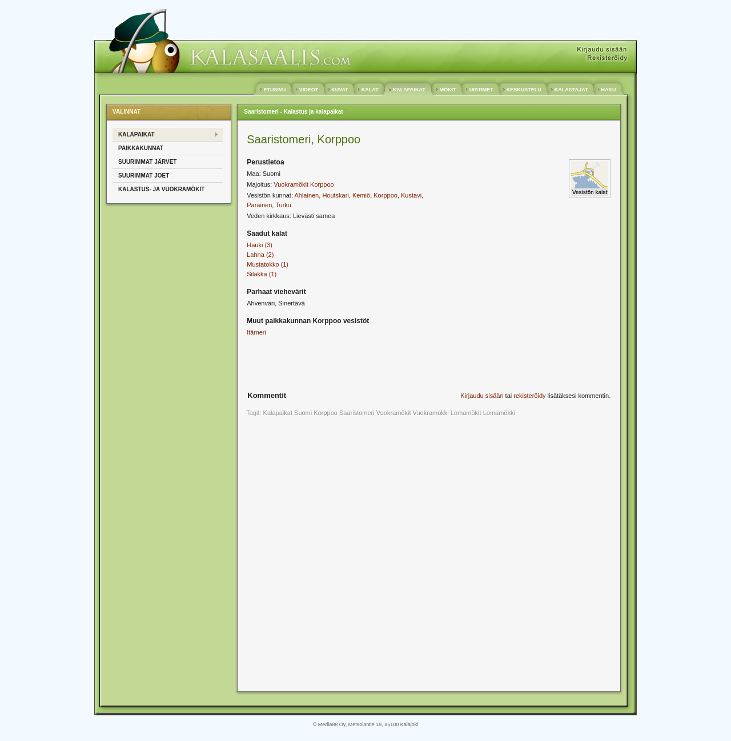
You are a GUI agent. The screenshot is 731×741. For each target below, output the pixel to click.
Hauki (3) (259, 244)
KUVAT (340, 89)
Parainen (259, 205)
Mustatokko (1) (267, 264)
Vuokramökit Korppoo (304, 184)
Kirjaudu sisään (481, 395)
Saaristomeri (357, 412)
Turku (283, 205)
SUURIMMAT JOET (143, 175)
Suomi (303, 412)
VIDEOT (309, 89)
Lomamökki (499, 412)
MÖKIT (447, 89)
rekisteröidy (529, 395)
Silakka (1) (261, 274)
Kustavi (411, 195)
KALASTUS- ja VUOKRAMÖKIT (161, 189)
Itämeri (256, 332)
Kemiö (361, 195)
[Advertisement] (351, 366)
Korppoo (385, 195)
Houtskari (335, 195)
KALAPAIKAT (409, 89)
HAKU (608, 89)
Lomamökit (466, 412)
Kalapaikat (277, 412)
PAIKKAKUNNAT (140, 148)
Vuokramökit (393, 412)
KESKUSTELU (524, 89)
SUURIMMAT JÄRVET (147, 162)
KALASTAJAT (571, 89)
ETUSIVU (274, 89)
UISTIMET (481, 89)
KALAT (370, 89)
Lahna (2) (260, 254)
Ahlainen (306, 195)
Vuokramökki (431, 412)
